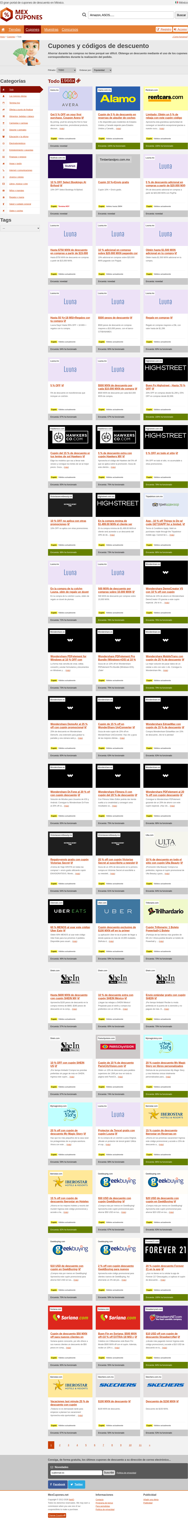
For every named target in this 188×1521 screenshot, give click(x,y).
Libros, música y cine (14, 184)
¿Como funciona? (180, 37)
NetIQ (71, 1499)
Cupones (32, 29)
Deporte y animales (13, 130)
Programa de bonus (104, 1503)
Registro (164, 29)
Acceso (180, 29)
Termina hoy (10, 103)
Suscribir (109, 1472)
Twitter (79, 1484)
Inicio (2, 37)
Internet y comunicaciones (16, 170)
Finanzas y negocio (13, 157)
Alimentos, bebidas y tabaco (17, 116)
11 (140, 1445)
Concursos (70, 29)
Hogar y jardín (11, 163)
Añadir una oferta (151, 1499)
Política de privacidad (126, 1473)
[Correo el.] (76, 1472)
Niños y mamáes (12, 190)
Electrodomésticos (12, 143)
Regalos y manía (12, 197)
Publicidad (147, 1503)
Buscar (181, 15)
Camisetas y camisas (14, 123)
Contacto (100, 1499)
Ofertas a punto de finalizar (16, 109)
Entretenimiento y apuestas (16, 150)
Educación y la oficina (14, 136)
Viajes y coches (11, 210)
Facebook (59, 1484)
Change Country (57, 1515)
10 (130, 1445)
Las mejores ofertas (13, 96)
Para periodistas (103, 1506)
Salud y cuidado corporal (15, 204)
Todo (7, 89)
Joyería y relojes (12, 177)
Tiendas (15, 29)
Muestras (51, 29)
